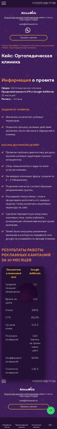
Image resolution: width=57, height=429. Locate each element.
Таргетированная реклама (21, 425)
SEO (50, 425)
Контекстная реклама (36, 425)
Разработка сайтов (6, 425)
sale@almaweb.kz (28, 24)
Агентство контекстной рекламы (21, 17)
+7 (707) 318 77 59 (43, 3)
